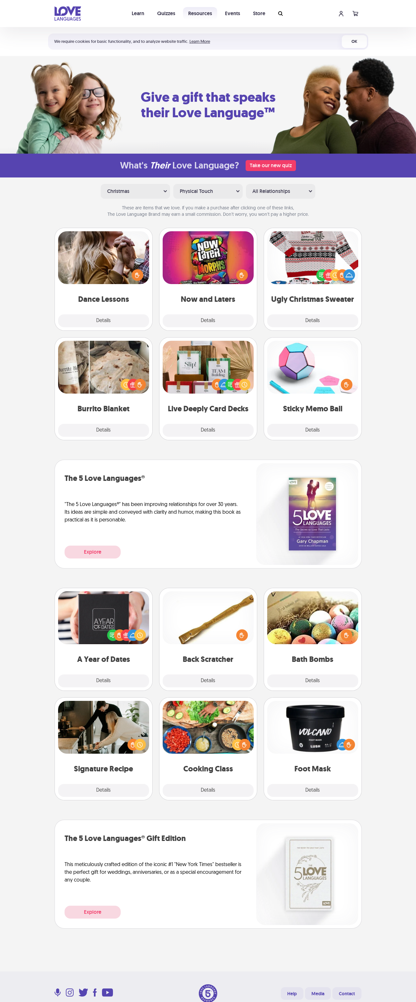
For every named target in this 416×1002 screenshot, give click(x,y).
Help (292, 994)
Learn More (199, 41)
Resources (200, 13)
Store (259, 13)
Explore (92, 552)
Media (317, 994)
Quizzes (166, 13)
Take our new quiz (271, 165)
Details (103, 320)
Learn (138, 13)
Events (232, 13)
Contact (347, 994)
